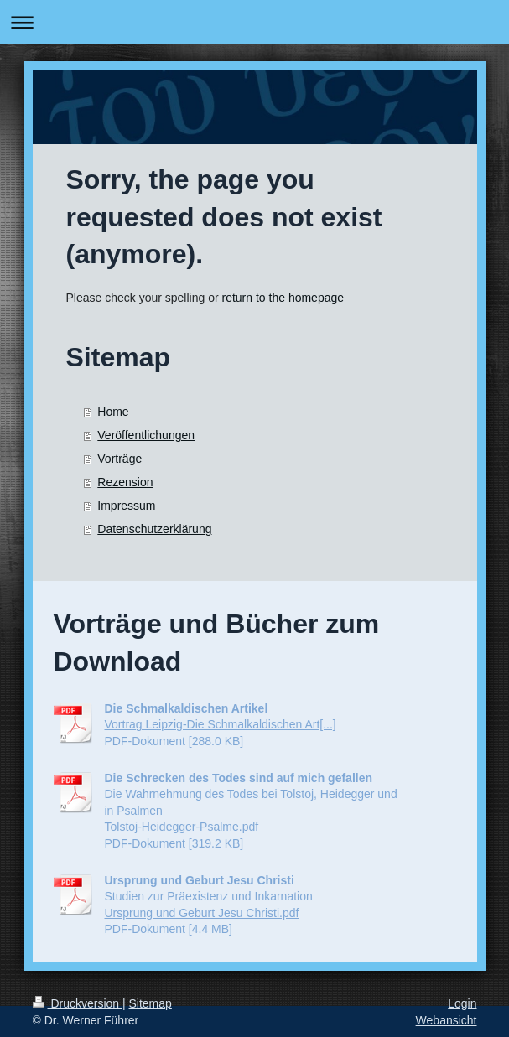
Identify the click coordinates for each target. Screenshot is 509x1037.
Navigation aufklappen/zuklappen (254, 22)
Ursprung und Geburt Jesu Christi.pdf (202, 913)
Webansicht (446, 1020)
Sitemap (150, 1003)
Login (462, 1003)
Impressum (126, 505)
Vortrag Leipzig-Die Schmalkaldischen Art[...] (220, 724)
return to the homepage (283, 297)
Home (112, 411)
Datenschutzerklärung (154, 529)
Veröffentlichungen (146, 435)
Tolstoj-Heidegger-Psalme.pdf (182, 826)
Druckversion (77, 1003)
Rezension (125, 482)
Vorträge (119, 458)
